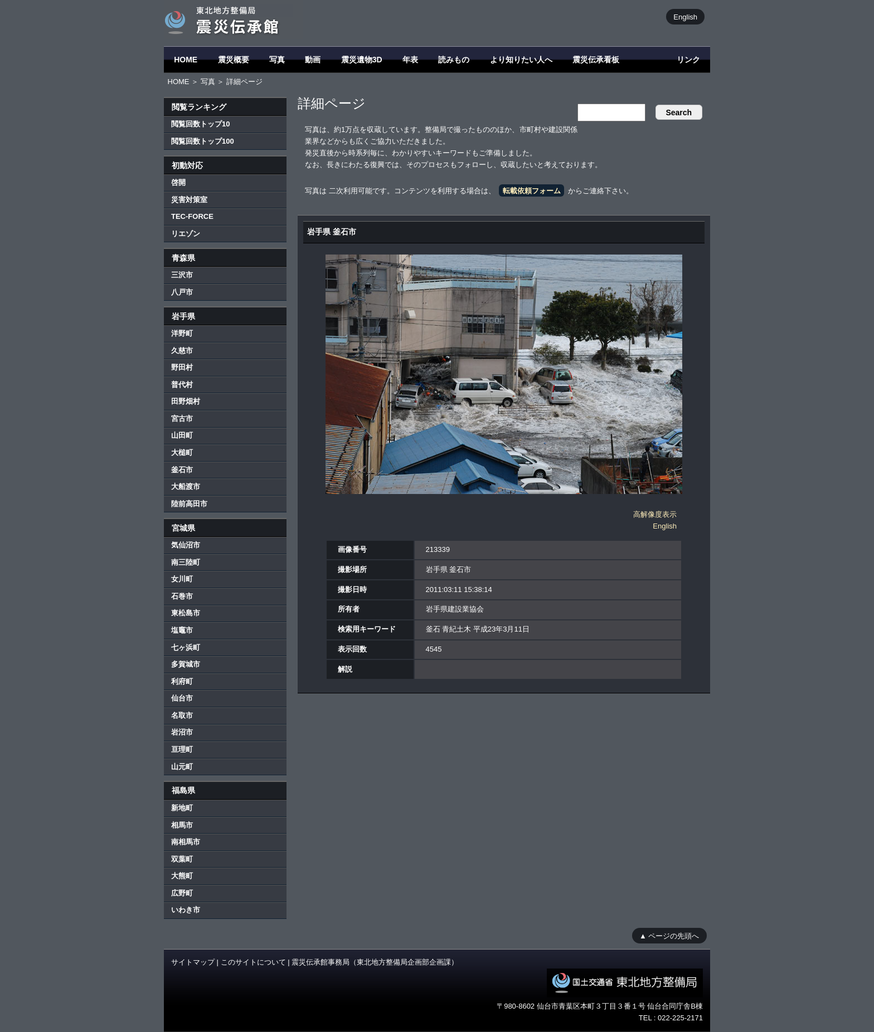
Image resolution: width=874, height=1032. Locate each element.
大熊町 (182, 876)
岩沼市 (182, 732)
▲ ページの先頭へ (669, 935)
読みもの (453, 59)
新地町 (182, 808)
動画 (313, 59)
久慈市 (182, 350)
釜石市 (182, 470)
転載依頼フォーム (532, 191)
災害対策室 (189, 199)
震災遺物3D (361, 59)
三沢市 (182, 275)
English (685, 16)
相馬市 (182, 825)
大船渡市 (185, 486)
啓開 (178, 182)
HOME (185, 59)
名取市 (182, 715)
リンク (688, 59)
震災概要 (233, 59)
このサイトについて (253, 962)
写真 (277, 59)
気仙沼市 (185, 545)
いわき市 (185, 910)
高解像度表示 (655, 514)
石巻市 (182, 596)
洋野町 (182, 333)
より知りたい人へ (521, 59)
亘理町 (182, 749)
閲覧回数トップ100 (202, 141)
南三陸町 (185, 562)
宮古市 (182, 418)
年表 (410, 59)
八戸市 (182, 292)
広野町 (182, 893)
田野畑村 (185, 401)
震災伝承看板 (595, 59)
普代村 (182, 384)
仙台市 (182, 698)
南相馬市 (185, 842)
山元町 (182, 766)
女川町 (182, 579)
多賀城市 (185, 664)
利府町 (182, 681)
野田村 (182, 367)
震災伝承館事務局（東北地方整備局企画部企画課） (375, 962)
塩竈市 (182, 630)
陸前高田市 (189, 504)
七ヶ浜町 (185, 647)
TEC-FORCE (192, 216)
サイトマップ (193, 962)
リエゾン (185, 233)
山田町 (182, 435)
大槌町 (182, 452)
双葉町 (182, 859)
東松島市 (185, 613)
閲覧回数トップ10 (200, 124)
